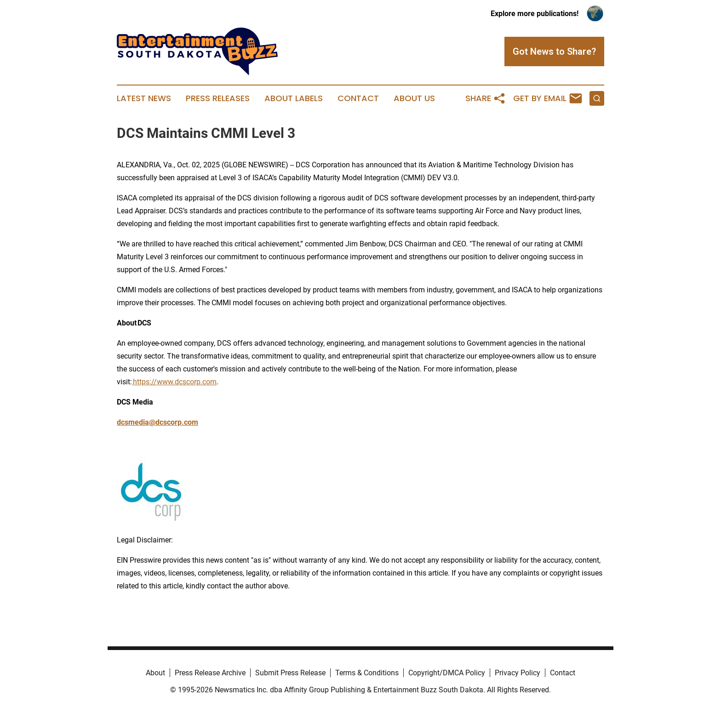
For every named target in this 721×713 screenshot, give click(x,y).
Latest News (144, 98)
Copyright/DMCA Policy (446, 672)
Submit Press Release (290, 672)
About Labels (293, 98)
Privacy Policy (517, 672)
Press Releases (218, 98)
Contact (358, 98)
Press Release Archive (210, 672)
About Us (414, 98)
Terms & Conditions (367, 672)
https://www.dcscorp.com (174, 381)
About (155, 672)
